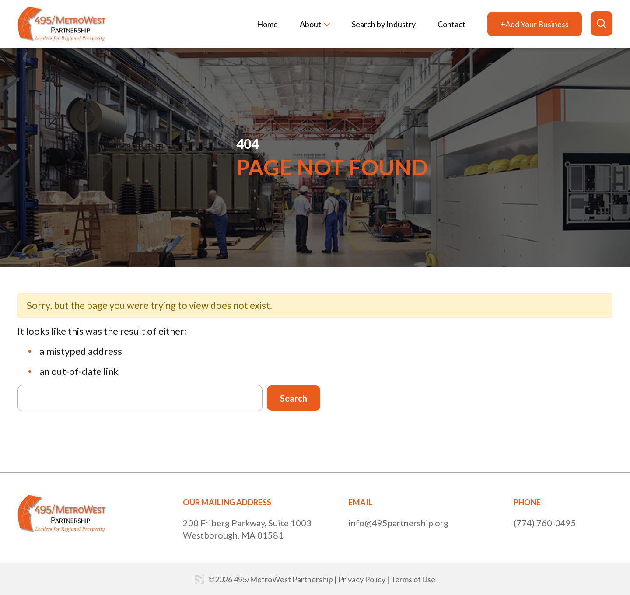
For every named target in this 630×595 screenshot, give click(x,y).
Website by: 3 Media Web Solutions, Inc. (199, 579)
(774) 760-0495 (545, 523)
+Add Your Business (534, 24)
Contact (452, 24)
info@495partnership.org (398, 523)
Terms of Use (413, 579)
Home (267, 24)
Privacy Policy (361, 579)
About (310, 24)
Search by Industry (384, 24)
